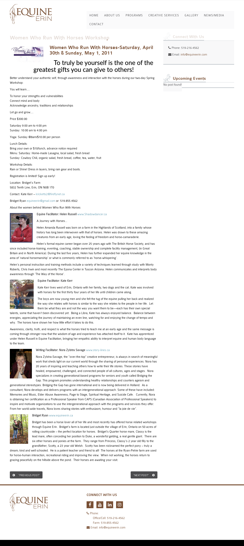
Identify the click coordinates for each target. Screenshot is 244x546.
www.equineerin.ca (61, 415)
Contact (96, 24)
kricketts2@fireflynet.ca (50, 194)
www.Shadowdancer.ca (92, 214)
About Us (112, 15)
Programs (134, 15)
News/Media (214, 15)
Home (94, 15)
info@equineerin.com (194, 54)
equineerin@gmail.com (41, 201)
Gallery (191, 15)
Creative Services (163, 15)
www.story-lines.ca (98, 350)
